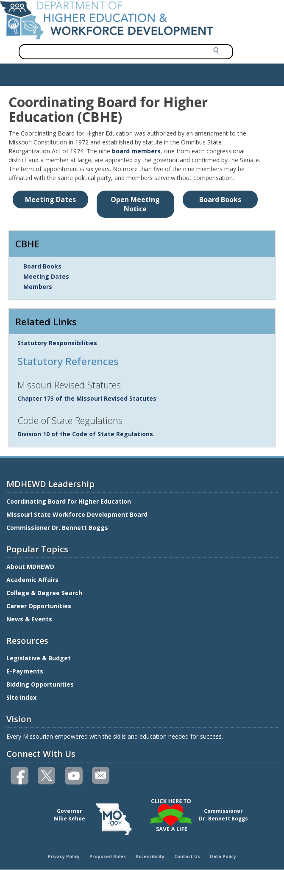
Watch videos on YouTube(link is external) (69, 770)
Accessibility (150, 856)
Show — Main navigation (39, 72)
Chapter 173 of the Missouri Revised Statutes (86, 398)
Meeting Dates (46, 276)
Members (37, 287)
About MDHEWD (30, 566)
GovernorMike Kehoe (69, 814)
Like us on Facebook (20, 776)
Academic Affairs (33, 580)
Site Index (22, 697)
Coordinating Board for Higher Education (69, 501)
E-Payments (24, 671)
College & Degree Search (45, 593)
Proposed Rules (107, 856)
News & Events (29, 619)
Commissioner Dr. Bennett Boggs (57, 528)
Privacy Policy (64, 856)
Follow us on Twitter (47, 776)
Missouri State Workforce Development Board (77, 514)
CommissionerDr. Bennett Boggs (223, 814)
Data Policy (223, 856)
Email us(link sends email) (96, 770)
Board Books (42, 266)
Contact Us (187, 856)
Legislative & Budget (39, 658)
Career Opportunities (38, 606)
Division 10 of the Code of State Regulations (85, 434)
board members (136, 151)
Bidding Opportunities (40, 684)
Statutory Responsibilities (57, 343)
